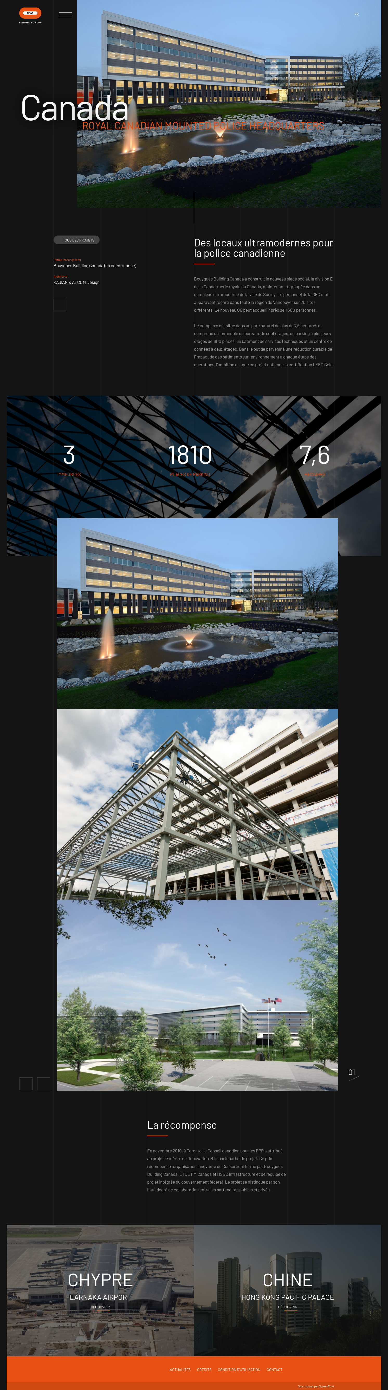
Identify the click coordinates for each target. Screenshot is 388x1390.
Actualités (180, 1369)
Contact (274, 1369)
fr (356, 14)
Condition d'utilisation (239, 1369)
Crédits (204, 1369)
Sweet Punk (326, 1386)
